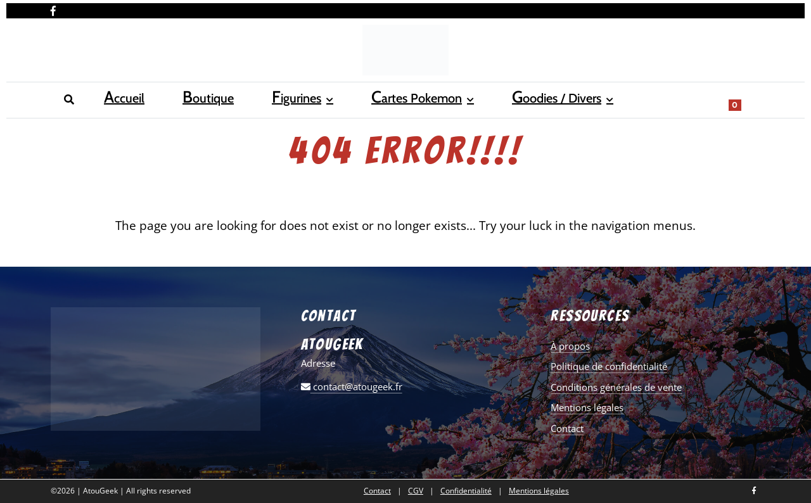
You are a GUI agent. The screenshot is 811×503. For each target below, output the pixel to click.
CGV (415, 491)
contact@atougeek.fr (351, 386)
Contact (567, 428)
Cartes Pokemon (284, 99)
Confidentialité (466, 491)
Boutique (126, 99)
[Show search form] (744, 98)
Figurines (189, 99)
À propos (570, 346)
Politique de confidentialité (609, 366)
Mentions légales (587, 407)
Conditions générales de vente (616, 387)
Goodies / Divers (399, 99)
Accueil (68, 99)
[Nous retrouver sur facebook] (53, 8)
